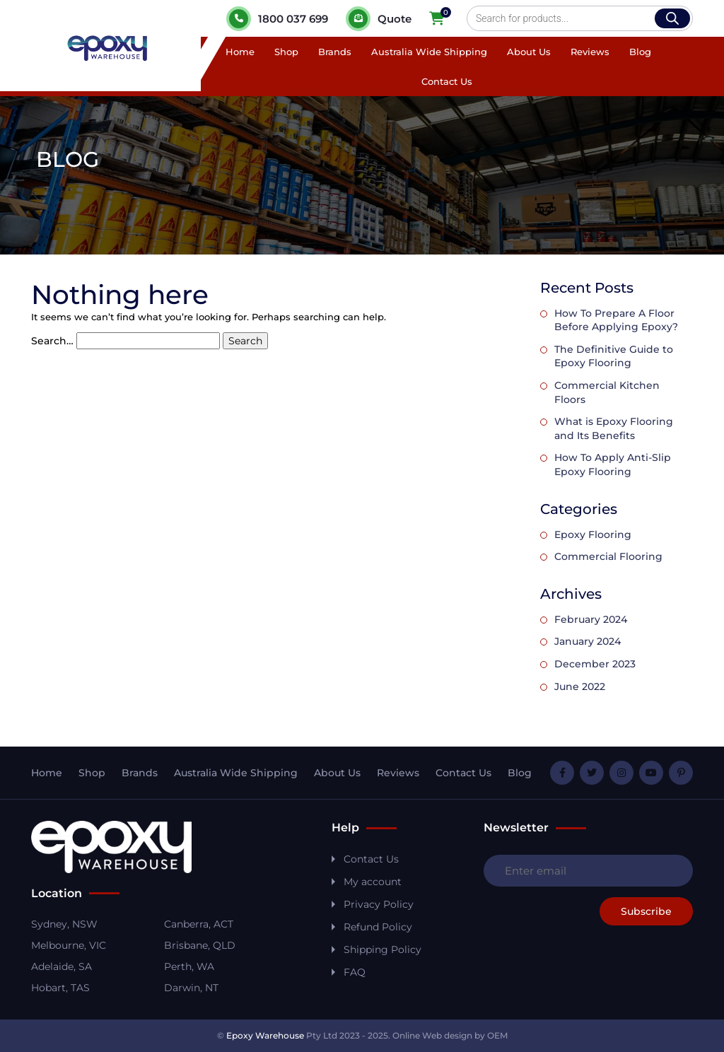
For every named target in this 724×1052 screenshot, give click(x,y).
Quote (378, 18)
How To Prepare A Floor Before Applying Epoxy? (616, 320)
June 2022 (579, 686)
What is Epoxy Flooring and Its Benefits (613, 428)
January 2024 (587, 641)
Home (240, 51)
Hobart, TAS (60, 987)
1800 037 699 (277, 18)
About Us (529, 51)
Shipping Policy (382, 949)
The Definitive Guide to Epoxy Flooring (613, 356)
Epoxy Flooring (592, 534)
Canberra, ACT (198, 924)
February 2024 (590, 619)
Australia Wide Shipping (429, 51)
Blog (640, 51)
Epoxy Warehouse (265, 1035)
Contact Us (446, 81)
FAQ (355, 972)
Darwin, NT (191, 987)
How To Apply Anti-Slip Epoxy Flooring (612, 464)
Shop (286, 51)
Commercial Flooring (608, 556)
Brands (334, 51)
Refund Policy (378, 926)
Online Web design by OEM (450, 1035)
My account (373, 881)
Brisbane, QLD (199, 945)
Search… (52, 340)
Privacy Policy (379, 904)
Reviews (590, 51)
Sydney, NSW (64, 924)
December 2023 (595, 664)
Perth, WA (189, 966)
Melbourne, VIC (68, 945)
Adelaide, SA (61, 966)
